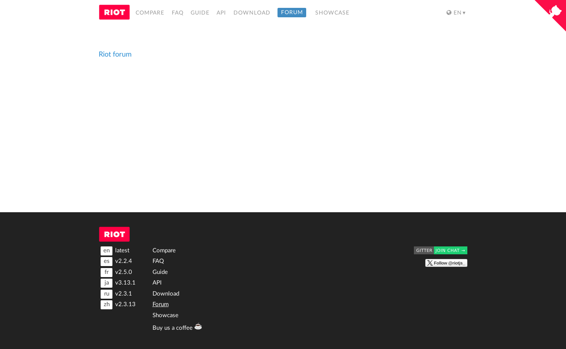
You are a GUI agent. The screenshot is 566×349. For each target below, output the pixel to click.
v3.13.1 (118, 283)
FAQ (178, 13)
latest (115, 250)
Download (251, 13)
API (221, 13)
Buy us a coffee (174, 326)
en (454, 13)
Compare (150, 13)
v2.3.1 (116, 294)
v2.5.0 (116, 272)
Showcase (332, 13)
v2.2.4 (116, 261)
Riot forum (115, 54)
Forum (292, 13)
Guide (200, 13)
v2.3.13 (118, 304)
